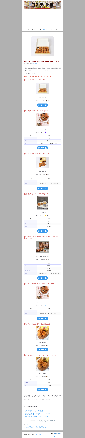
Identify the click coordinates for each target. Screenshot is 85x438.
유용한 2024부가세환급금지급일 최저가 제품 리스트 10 (36, 416)
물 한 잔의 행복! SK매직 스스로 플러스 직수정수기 (34, 426)
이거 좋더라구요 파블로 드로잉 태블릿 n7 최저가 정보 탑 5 (36, 427)
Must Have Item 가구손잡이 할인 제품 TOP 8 (34, 410)
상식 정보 (39, 29)
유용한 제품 (52, 29)
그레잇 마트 (45, 29)
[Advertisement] (42, 18)
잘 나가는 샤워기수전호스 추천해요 (32, 415)
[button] (56, 29)
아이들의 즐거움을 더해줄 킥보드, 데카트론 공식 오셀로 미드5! (37, 413)
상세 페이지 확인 (42, 105)
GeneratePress (39, 434)
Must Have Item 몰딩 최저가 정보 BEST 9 (34, 412)
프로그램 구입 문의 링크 (56, 436)
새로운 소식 (33, 29)
